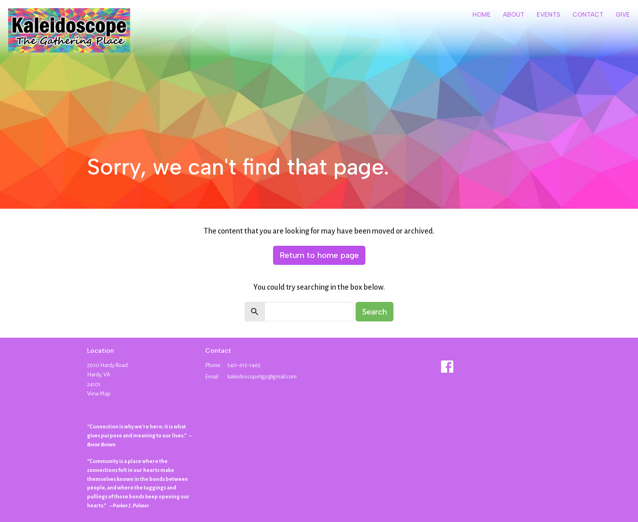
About (513, 14)
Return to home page (319, 255)
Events (548, 14)
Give (623, 14)
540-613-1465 (243, 365)
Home (481, 14)
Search (374, 312)
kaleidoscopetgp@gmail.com (262, 376)
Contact (587, 14)
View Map (99, 394)
